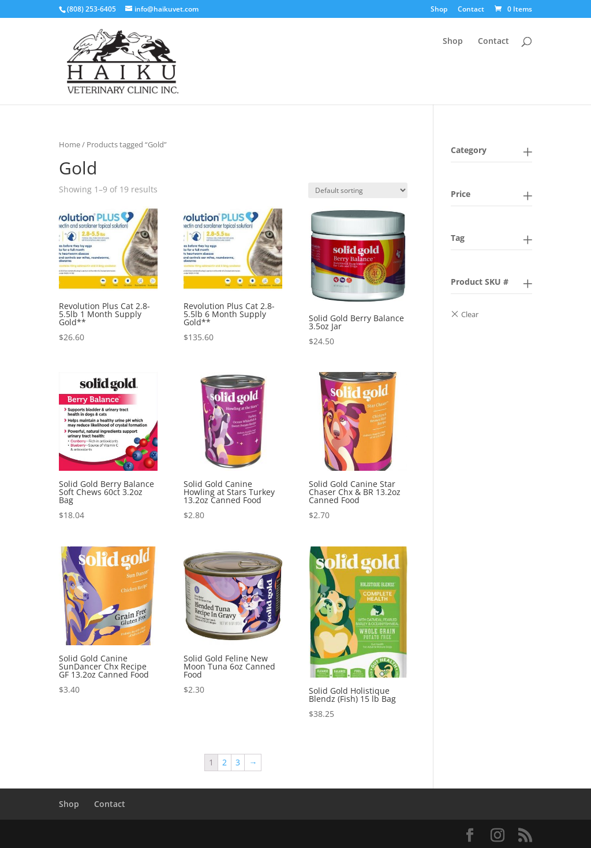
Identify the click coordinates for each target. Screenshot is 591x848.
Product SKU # (479, 281)
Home (69, 144)
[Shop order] (357, 190)
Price (460, 193)
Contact (471, 10)
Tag (458, 237)
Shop (439, 10)
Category (469, 149)
